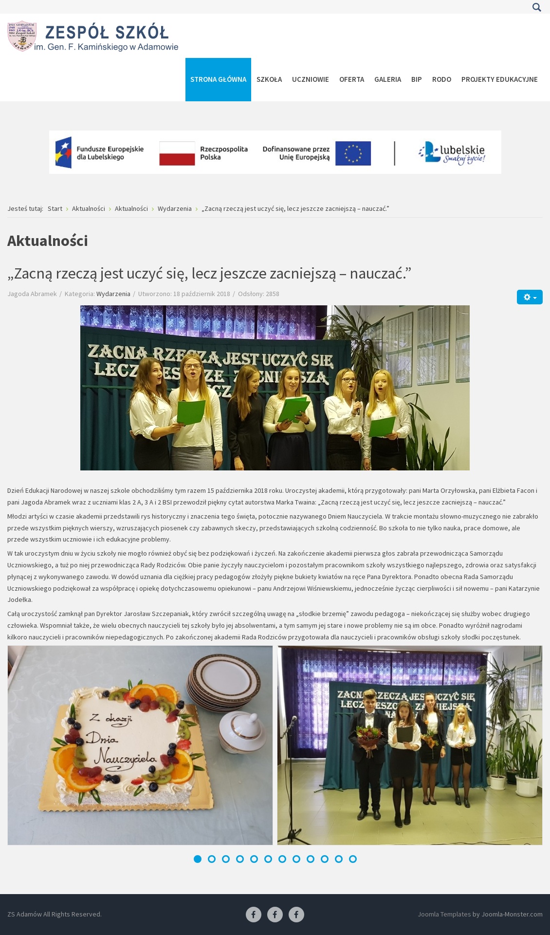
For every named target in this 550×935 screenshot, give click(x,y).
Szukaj (537, 7)
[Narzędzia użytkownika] (530, 297)
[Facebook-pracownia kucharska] (296, 915)
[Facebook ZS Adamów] (253, 915)
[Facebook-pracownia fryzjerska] (275, 915)
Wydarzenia (113, 293)
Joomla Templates (444, 914)
